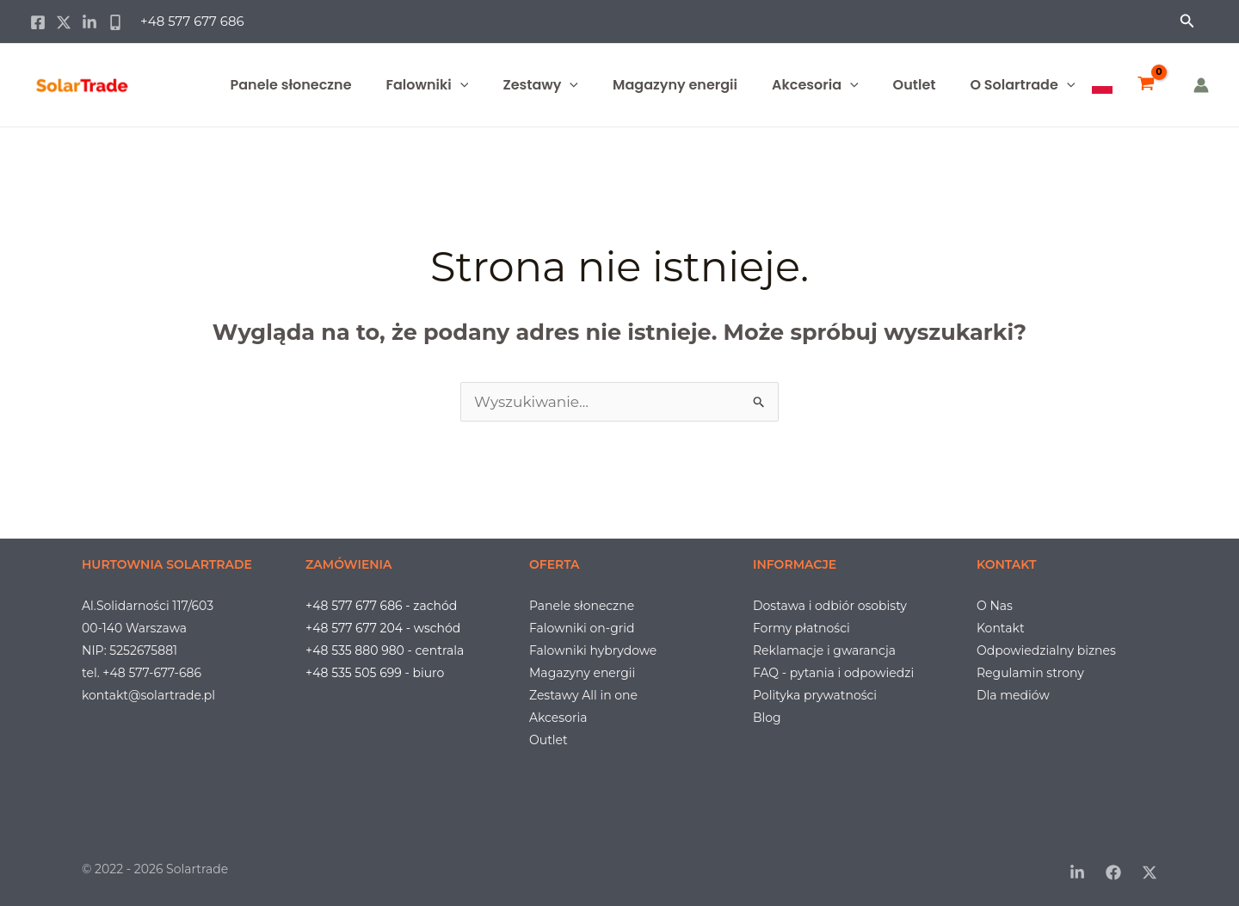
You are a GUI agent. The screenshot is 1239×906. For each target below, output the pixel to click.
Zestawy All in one (583, 695)
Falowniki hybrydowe (592, 650)
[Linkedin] (89, 22)
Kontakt (1001, 628)
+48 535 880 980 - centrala (384, 650)
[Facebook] (38, 22)
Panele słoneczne (291, 85)
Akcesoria (815, 85)
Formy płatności (801, 628)
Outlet (914, 85)
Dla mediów (1013, 695)
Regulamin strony (1030, 673)
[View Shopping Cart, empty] (1146, 85)
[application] (460, 85)
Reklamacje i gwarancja (824, 650)
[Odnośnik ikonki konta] (1201, 85)
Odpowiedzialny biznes (1046, 650)
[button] (1187, 21)
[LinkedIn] (1077, 872)
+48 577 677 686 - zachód (381, 605)
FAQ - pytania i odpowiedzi (833, 673)
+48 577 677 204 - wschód (382, 628)
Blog (767, 717)
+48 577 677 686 (192, 21)
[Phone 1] (115, 22)
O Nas (995, 605)
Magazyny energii (675, 85)
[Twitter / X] (63, 22)
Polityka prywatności (815, 695)
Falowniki (427, 85)
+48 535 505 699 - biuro (374, 673)
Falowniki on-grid (582, 628)
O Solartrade (1022, 85)
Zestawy (540, 85)
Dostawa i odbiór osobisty (830, 605)
